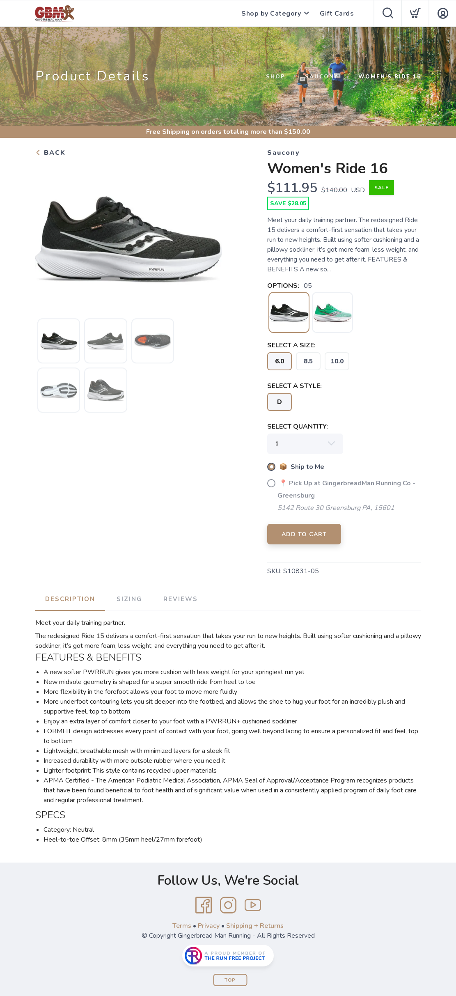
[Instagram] (228, 905)
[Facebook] (203, 905)
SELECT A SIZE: (291, 345)
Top (230, 980)
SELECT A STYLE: (294, 385)
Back (50, 152)
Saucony (322, 76)
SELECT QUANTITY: (297, 426)
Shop (275, 76)
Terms (181, 925)
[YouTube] (253, 905)
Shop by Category (271, 13)
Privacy (209, 925)
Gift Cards (337, 13)
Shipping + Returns (255, 925)
